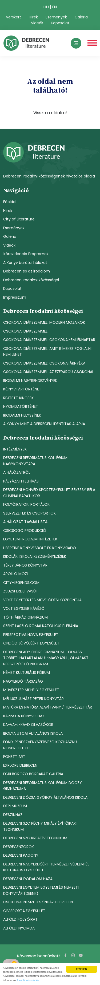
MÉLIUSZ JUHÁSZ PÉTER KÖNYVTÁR (33, 698)
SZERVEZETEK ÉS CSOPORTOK (29, 513)
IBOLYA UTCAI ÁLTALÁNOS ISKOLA (33, 733)
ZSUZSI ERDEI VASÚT (20, 591)
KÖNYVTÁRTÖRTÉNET (22, 389)
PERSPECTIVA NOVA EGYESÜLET (30, 634)
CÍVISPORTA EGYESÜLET (24, 910)
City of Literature (19, 219)
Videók (37, 23)
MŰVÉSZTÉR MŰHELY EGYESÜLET (31, 690)
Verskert (13, 17)
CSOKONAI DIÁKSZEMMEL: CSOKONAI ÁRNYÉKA (44, 363)
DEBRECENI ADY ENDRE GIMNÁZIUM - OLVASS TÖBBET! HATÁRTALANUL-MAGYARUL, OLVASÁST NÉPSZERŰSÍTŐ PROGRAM (46, 658)
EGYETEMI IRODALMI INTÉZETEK (30, 539)
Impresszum (14, 297)
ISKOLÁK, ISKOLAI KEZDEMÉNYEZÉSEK (34, 556)
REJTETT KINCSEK (18, 398)
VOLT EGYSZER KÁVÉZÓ (24, 608)
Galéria (81, 17)
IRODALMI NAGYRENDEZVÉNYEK (30, 380)
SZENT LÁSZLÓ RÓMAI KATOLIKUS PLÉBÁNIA (40, 625)
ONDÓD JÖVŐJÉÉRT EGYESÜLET (31, 643)
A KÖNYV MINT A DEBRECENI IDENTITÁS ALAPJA (44, 423)
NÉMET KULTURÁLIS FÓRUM (26, 672)
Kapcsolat (60, 23)
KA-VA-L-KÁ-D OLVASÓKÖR (28, 724)
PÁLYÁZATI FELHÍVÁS (21, 481)
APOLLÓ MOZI (15, 573)
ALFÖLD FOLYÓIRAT (20, 919)
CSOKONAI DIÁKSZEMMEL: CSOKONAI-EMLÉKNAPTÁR (49, 339)
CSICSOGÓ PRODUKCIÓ (24, 530)
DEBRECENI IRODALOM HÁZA (28, 878)
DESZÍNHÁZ (12, 814)
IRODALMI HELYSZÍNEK (22, 415)
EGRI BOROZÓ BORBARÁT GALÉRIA (33, 774)
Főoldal (9, 201)
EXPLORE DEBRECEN (20, 765)
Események (56, 17)
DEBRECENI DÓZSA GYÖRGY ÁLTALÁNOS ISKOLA (45, 797)
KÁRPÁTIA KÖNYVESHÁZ (24, 716)
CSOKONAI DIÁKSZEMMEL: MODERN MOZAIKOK (44, 322)
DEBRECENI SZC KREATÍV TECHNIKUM (35, 838)
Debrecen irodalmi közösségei (31, 280)
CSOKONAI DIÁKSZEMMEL (25, 331)
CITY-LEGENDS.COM (21, 582)
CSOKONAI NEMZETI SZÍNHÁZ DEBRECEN (38, 902)
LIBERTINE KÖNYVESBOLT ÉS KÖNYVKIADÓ (39, 548)
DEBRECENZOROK (18, 846)
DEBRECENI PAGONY (20, 855)
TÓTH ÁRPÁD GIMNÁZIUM (25, 617)
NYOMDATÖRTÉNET (20, 406)
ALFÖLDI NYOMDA (19, 928)
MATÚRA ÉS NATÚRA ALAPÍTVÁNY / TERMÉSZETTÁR (47, 707)
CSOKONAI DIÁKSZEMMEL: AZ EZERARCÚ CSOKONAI (48, 371)
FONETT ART (14, 756)
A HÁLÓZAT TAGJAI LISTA (25, 521)
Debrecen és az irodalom (26, 271)
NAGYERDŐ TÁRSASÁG (23, 681)
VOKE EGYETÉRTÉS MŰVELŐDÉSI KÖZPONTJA (42, 600)
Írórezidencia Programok (26, 253)
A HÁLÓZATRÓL (16, 472)
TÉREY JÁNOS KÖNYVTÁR (25, 565)
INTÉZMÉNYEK (15, 449)
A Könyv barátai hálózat (25, 262)
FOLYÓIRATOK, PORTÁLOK (26, 504)
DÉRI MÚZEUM (15, 806)
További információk (28, 980)
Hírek (33, 17)
